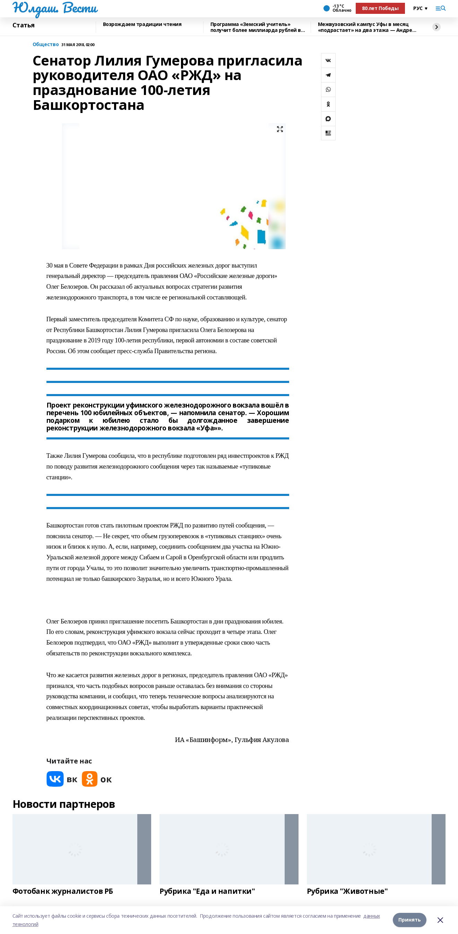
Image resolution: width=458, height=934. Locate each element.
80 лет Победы (380, 8)
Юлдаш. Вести (54, 7)
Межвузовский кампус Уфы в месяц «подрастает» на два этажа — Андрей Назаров (367, 27)
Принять (409, 920)
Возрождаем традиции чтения (142, 24)
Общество (46, 44)
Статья (23, 25)
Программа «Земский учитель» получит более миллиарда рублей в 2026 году (255, 27)
